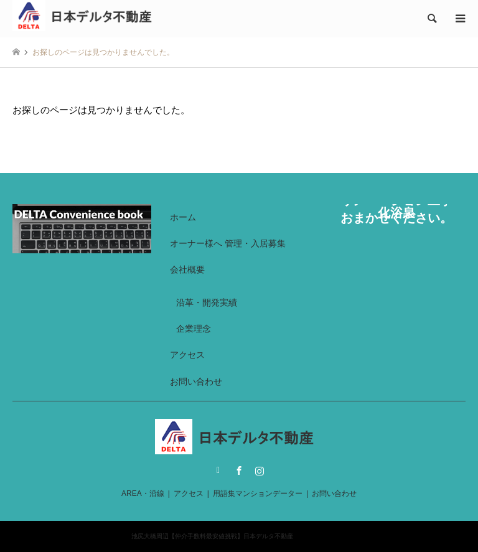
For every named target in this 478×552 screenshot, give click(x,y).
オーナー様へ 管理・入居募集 (228, 243)
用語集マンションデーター (257, 493)
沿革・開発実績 (206, 302)
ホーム (183, 217)
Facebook (239, 470)
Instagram (259, 470)
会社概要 (187, 269)
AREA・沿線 (142, 493)
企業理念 (193, 329)
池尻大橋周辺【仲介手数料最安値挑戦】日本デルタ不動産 (212, 536)
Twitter (218, 470)
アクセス (187, 355)
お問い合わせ (196, 381)
